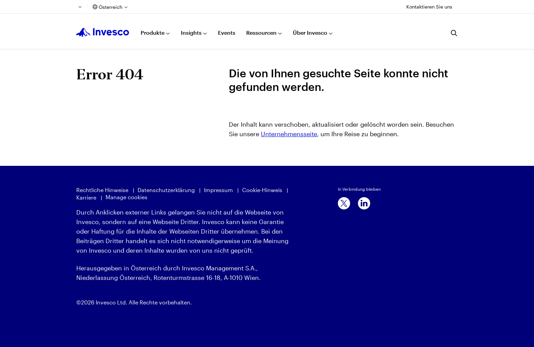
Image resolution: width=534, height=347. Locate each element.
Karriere (86, 197)
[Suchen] (454, 33)
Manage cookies (126, 197)
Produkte (152, 32)
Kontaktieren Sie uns (429, 7)
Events (226, 32)
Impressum (218, 190)
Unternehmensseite (289, 134)
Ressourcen (261, 32)
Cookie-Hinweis (262, 190)
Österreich (110, 7)
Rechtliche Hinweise (102, 190)
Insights (191, 32)
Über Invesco (310, 32)
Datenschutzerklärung (166, 190)
